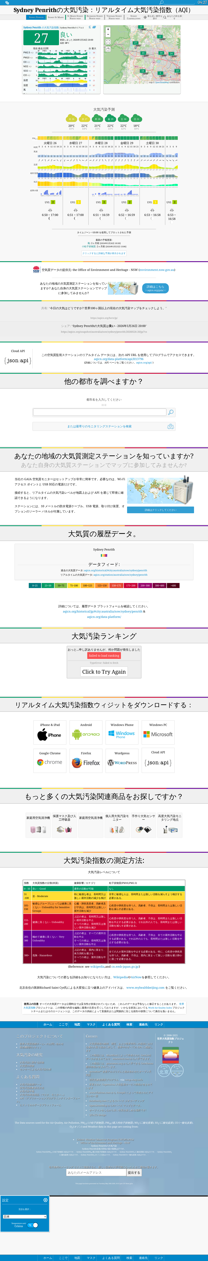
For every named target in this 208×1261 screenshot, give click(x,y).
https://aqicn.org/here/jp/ (104, 317)
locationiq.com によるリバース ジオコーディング (116, 1237)
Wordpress (122, 806)
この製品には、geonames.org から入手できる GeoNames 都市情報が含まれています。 (119, 1202)
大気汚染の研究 (29, 1191)
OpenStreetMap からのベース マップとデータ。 (116, 1242)
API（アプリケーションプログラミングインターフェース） (48, 1236)
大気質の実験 (27, 1202)
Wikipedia (120, 1114)
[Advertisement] (104, 647)
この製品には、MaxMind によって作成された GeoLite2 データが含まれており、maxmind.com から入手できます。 (119, 1193)
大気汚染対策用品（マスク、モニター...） (42, 1231)
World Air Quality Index (160, 1144)
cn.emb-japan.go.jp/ (125, 1103)
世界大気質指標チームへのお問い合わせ (42, 1180)
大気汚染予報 (27, 1228)
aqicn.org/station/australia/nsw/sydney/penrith (120, 574)
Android (86, 777)
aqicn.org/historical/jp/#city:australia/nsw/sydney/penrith (102, 611)
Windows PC (158, 777)
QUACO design (97, 1251)
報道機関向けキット (31, 1184)
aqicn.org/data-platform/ (104, 617)
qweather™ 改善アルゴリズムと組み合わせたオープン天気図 (118, 1210)
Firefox (86, 806)
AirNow (136, 1114)
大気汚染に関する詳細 (32, 1199)
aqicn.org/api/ (144, 362)
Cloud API (158, 805)
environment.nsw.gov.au (157, 270)
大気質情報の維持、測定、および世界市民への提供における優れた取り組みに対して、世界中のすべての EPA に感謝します (119, 1184)
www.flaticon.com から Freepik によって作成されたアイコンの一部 (119, 1231)
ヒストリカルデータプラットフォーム (40, 1241)
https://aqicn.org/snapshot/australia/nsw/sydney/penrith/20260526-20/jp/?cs (104, 331)
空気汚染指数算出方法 (32, 1224)
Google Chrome (50, 806)
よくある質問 (27, 1213)
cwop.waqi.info (134, 1216)
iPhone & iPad (50, 777)
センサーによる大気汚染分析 (35, 1206)
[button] (161, 55)
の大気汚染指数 (41, 27)
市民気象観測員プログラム (103, 1216)
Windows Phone (122, 777)
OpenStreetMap (162, 82)
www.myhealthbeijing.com (145, 1124)
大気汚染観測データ (31, 1221)
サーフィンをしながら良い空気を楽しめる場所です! (117, 1247)
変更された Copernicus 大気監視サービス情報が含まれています (119, 1223)
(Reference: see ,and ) (104, 1061)
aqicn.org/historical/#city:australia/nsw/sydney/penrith (115, 570)
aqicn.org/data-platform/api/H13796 (118, 359)
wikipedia (97, 1103)
